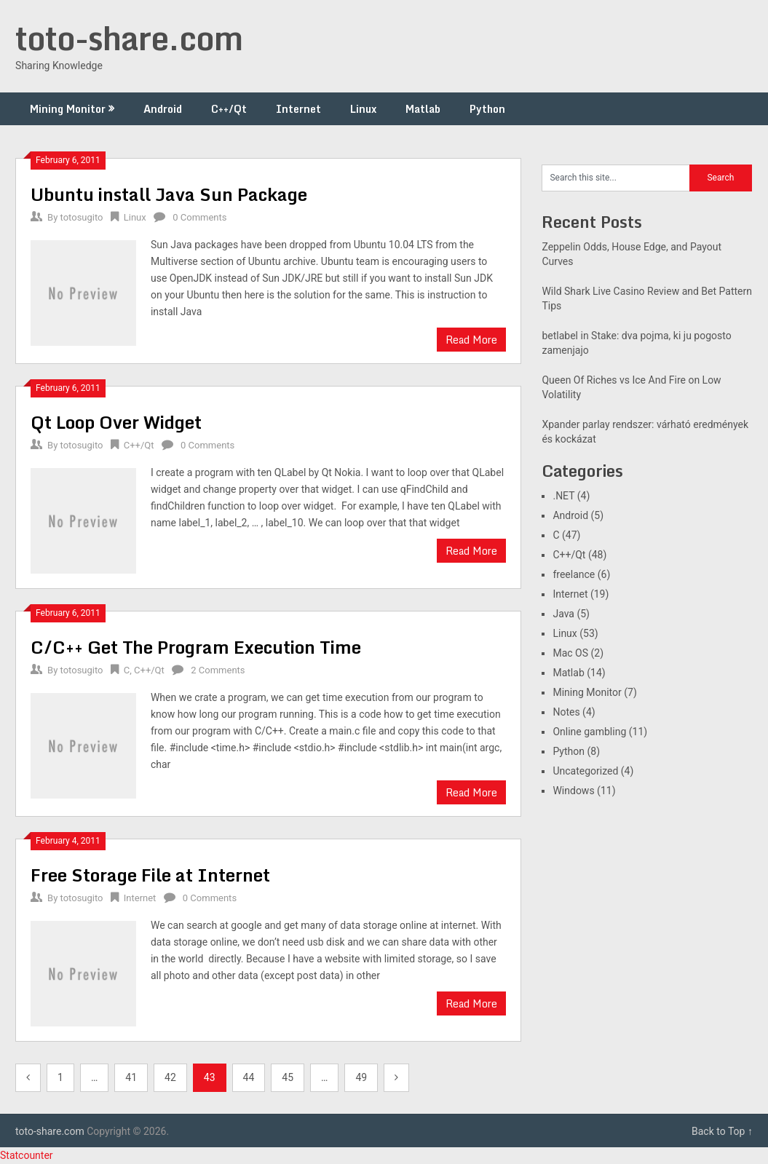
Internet (298, 108)
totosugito (81, 217)
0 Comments (199, 217)
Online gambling (589, 731)
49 (361, 1077)
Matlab (422, 108)
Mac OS (570, 653)
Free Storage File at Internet (150, 874)
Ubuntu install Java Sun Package (169, 194)
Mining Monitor (68, 108)
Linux (363, 108)
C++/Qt (229, 108)
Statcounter (26, 1155)
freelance (574, 574)
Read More (471, 339)
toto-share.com (128, 38)
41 (131, 1077)
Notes (566, 712)
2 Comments (218, 670)
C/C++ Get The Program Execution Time (196, 647)
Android (162, 108)
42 (170, 1077)
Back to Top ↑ (722, 1131)
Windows (573, 790)
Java (563, 613)
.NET (563, 496)
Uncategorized (585, 771)
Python (487, 108)
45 (287, 1077)
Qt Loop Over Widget (116, 422)
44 (249, 1077)
